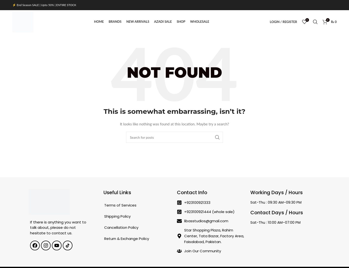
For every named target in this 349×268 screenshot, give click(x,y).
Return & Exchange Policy (126, 239)
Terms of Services (120, 206)
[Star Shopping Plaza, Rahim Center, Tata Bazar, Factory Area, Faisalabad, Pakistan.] (284, 239)
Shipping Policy (117, 217)
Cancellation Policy (121, 228)
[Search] (315, 22)
